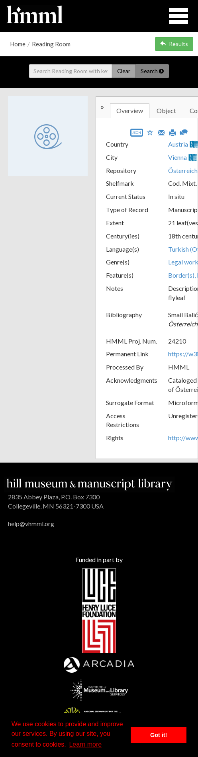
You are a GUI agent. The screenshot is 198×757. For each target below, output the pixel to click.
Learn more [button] (85, 744)
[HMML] (89, 483)
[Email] (161, 132)
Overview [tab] (129, 110)
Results (174, 43)
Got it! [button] (158, 735)
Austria (178, 144)
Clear (123, 71)
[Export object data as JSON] (136, 134)
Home (17, 44)
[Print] (172, 132)
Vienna (177, 157)
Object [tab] (166, 110)
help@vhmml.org (31, 523)
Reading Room (51, 44)
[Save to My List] (150, 132)
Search (152, 71)
